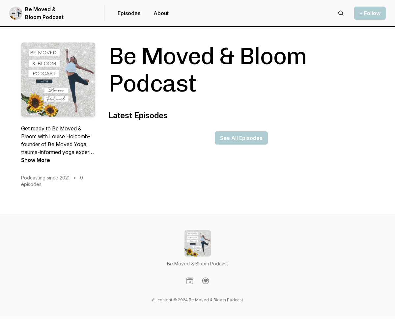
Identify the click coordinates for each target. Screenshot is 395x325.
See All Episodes (241, 138)
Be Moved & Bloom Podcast (44, 13)
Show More (35, 160)
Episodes (129, 13)
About (161, 13)
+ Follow (370, 13)
